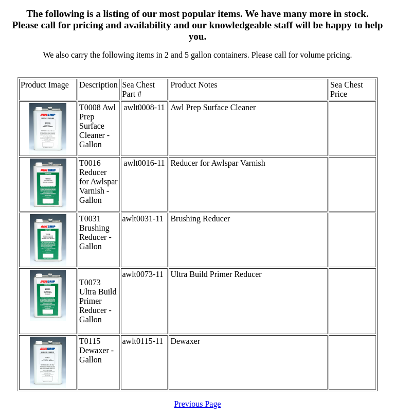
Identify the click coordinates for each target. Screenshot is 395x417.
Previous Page (197, 403)
